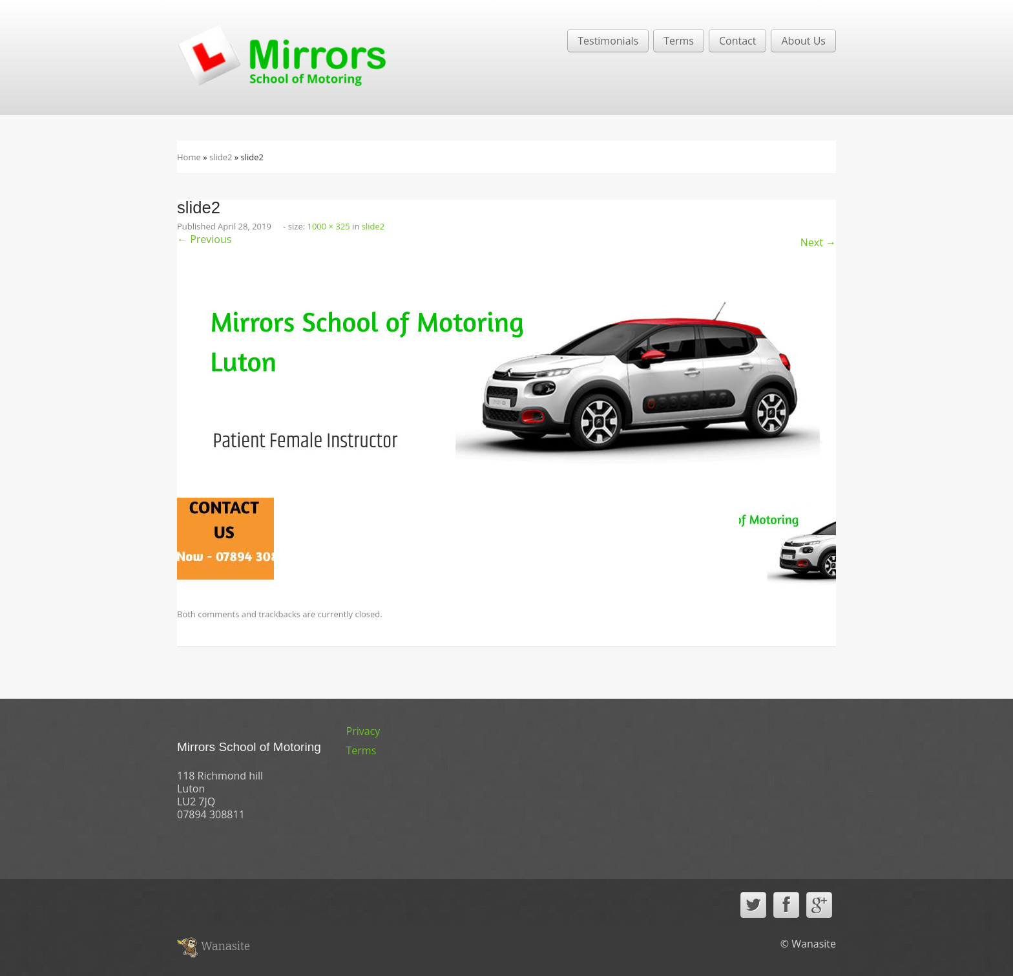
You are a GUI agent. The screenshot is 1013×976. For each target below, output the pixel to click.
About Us (803, 41)
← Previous (204, 239)
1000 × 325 (329, 226)
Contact (737, 41)
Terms (678, 41)
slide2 (220, 157)
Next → (818, 242)
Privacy (363, 731)
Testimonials (608, 41)
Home (189, 157)
